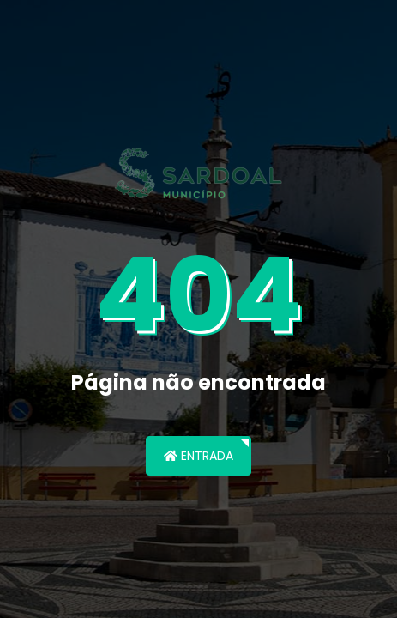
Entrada (198, 455)
